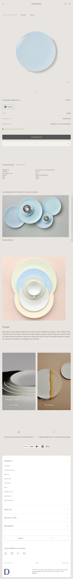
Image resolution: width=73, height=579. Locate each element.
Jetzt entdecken (14, 405)
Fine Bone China (9, 470)
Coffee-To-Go (8, 491)
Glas (5, 487)
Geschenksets (8, 500)
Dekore (6, 474)
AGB (36, 563)
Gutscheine (7, 496)
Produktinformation (8, 165)
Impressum (65, 563)
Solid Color (7, 479)
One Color (7, 483)
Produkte (7, 466)
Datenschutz (8, 563)
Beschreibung (20, 165)
